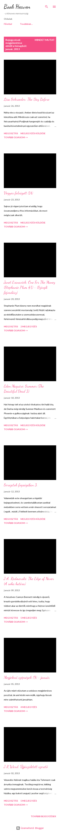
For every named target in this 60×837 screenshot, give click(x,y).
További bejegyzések (43, 816)
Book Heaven (17, 6)
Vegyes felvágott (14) (18, 193)
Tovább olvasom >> (16, 137)
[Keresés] (46, 6)
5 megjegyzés (28, 617)
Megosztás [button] (11, 133)
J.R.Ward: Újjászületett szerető (26, 766)
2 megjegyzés (28, 326)
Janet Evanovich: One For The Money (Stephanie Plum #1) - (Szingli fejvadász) (29, 287)
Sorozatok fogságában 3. (21, 485)
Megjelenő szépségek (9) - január (27, 677)
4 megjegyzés (28, 707)
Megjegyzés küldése (32, 133)
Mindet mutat (45, 39)
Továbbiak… (26, 24)
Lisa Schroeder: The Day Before (26, 99)
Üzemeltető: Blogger (30, 828)
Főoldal (8, 24)
